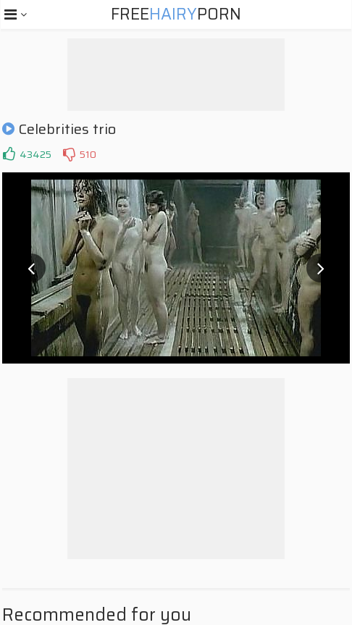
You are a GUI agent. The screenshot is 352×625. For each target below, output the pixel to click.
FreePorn (176, 14)
